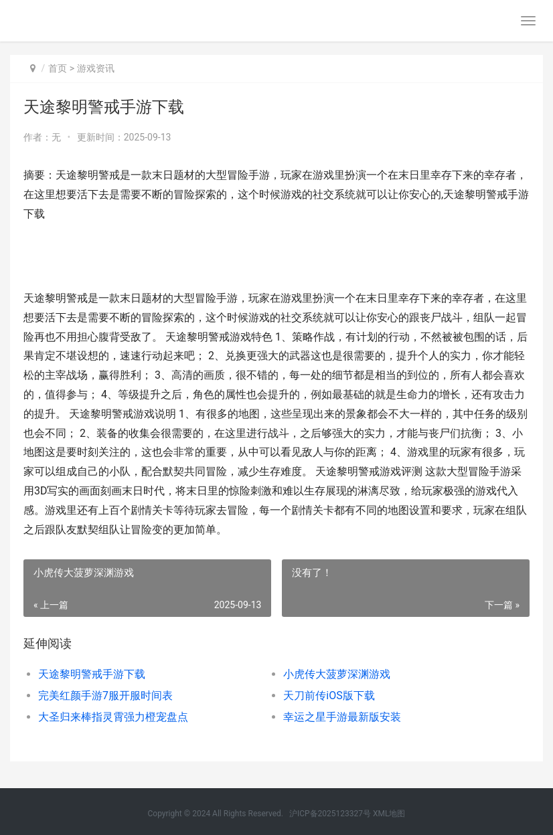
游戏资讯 (95, 68)
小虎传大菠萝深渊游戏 (336, 674)
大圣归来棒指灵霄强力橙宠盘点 (113, 717)
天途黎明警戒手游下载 (91, 674)
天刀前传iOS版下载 (328, 695)
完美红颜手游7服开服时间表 (105, 695)
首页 (57, 68)
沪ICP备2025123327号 (330, 813)
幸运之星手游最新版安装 (342, 717)
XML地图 (389, 813)
